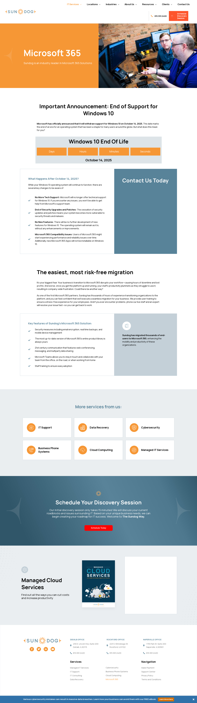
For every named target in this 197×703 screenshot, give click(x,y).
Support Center (148, 671)
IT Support (45, 427)
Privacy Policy (147, 675)
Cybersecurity (150, 427)
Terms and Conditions (151, 679)
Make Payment (147, 667)
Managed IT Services (154, 450)
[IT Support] (31, 427)
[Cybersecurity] (134, 427)
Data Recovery (99, 427)
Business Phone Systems (48, 449)
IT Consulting (76, 675)
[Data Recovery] (82, 427)
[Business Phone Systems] (31, 450)
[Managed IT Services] (134, 450)
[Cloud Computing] (82, 450)
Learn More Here (166, 699)
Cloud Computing (101, 450)
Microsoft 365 (112, 679)
